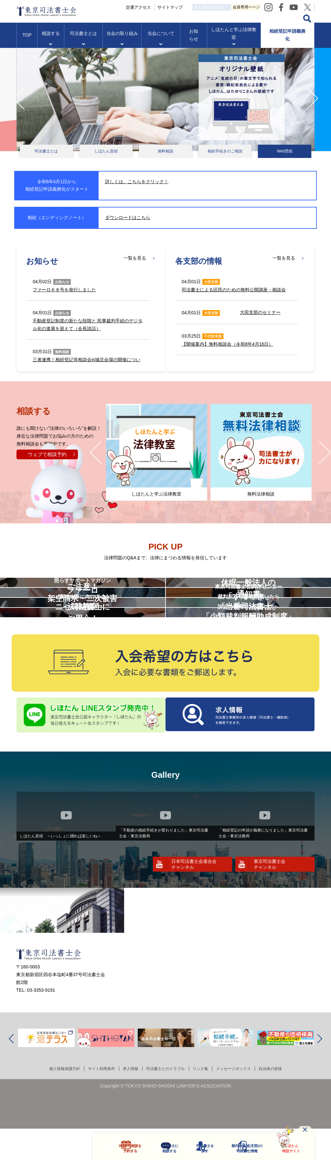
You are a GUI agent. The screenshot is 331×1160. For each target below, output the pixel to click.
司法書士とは (83, 39)
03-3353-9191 (41, 1054)
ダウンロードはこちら (127, 217)
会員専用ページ (290, 6)
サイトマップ (185, 7)
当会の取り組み (122, 39)
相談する (50, 39)
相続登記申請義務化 (287, 40)
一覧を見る (134, 258)
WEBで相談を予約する (119, 1148)
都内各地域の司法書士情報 (241, 1148)
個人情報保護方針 (52, 1132)
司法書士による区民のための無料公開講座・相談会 (234, 289)
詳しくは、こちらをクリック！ (136, 181)
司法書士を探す (196, 1148)
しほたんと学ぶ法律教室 (234, 39)
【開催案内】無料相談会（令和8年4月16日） (227, 344)
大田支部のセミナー (260, 312)
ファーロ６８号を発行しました (64, 289)
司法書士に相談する (159, 1148)
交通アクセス (153, 7)
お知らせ (193, 40)
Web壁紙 (284, 151)
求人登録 (233, 7)
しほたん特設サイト (286, 1148)
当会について (161, 39)
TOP (27, 40)
